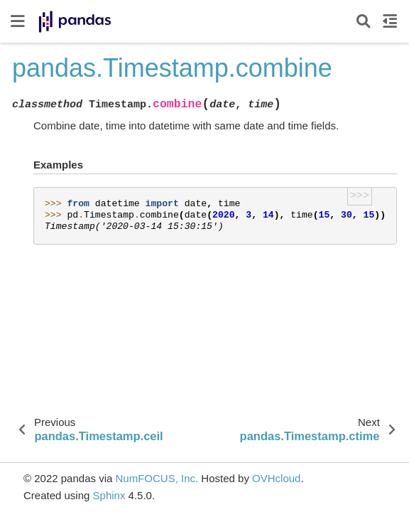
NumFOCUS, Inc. (156, 478)
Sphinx (109, 495)
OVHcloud (276, 478)
